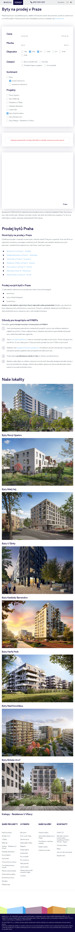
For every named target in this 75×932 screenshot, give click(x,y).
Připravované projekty (9, 871)
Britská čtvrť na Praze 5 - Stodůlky (19, 251)
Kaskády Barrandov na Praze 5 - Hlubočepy (22, 255)
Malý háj (4, 843)
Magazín (23, 846)
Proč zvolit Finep (25, 836)
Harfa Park (5, 858)
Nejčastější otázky (26, 843)
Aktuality (5, 881)
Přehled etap (6, 884)
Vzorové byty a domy (9, 862)
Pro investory (24, 860)
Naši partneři (24, 863)
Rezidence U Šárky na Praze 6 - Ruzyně (21, 263)
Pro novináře (24, 856)
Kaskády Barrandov (8, 852)
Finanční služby (43, 832)
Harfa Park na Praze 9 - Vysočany (19, 259)
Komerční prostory (8, 877)
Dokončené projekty (8, 874)
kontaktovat (59, 18)
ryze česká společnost (19, 339)
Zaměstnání (24, 853)
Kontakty (61, 2)
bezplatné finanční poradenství (28, 348)
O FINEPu (24, 824)
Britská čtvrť (6, 836)
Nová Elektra (6, 855)
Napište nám (61, 855)
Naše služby (44, 824)
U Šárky (4, 839)
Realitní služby (43, 847)
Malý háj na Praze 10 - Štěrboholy (18, 271)
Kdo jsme (23, 832)
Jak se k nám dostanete (64, 852)
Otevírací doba (62, 845)
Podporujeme (24, 850)
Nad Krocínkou (7, 832)
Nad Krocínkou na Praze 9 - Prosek (19, 275)
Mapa (58, 849)
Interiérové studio (44, 850)
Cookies (23, 876)
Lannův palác (24, 867)
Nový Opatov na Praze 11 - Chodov (19, 267)
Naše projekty (10, 824)
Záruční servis (24, 839)
